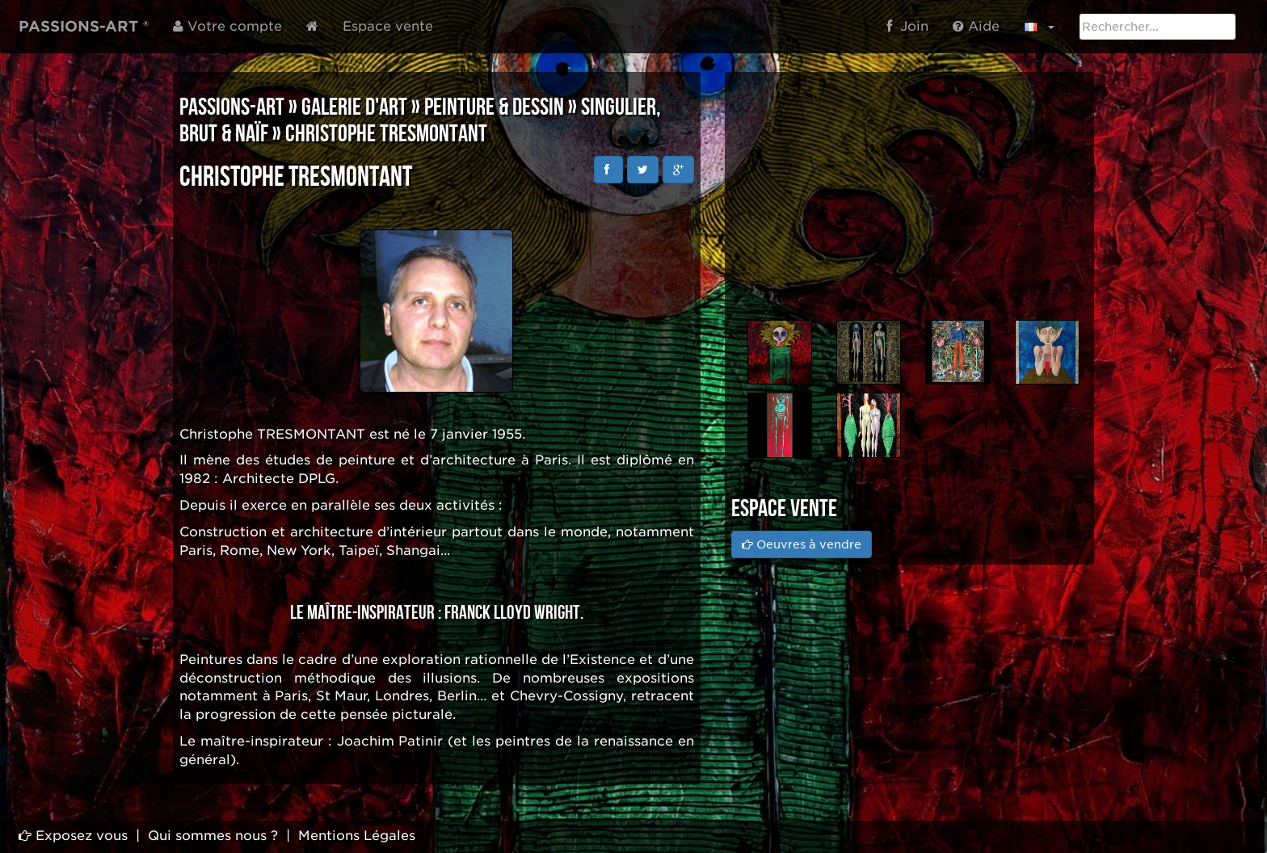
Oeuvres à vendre (801, 544)
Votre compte (227, 26)
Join (907, 26)
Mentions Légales (356, 835)
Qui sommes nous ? (213, 835)
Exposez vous (73, 835)
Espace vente (388, 26)
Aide (976, 26)
